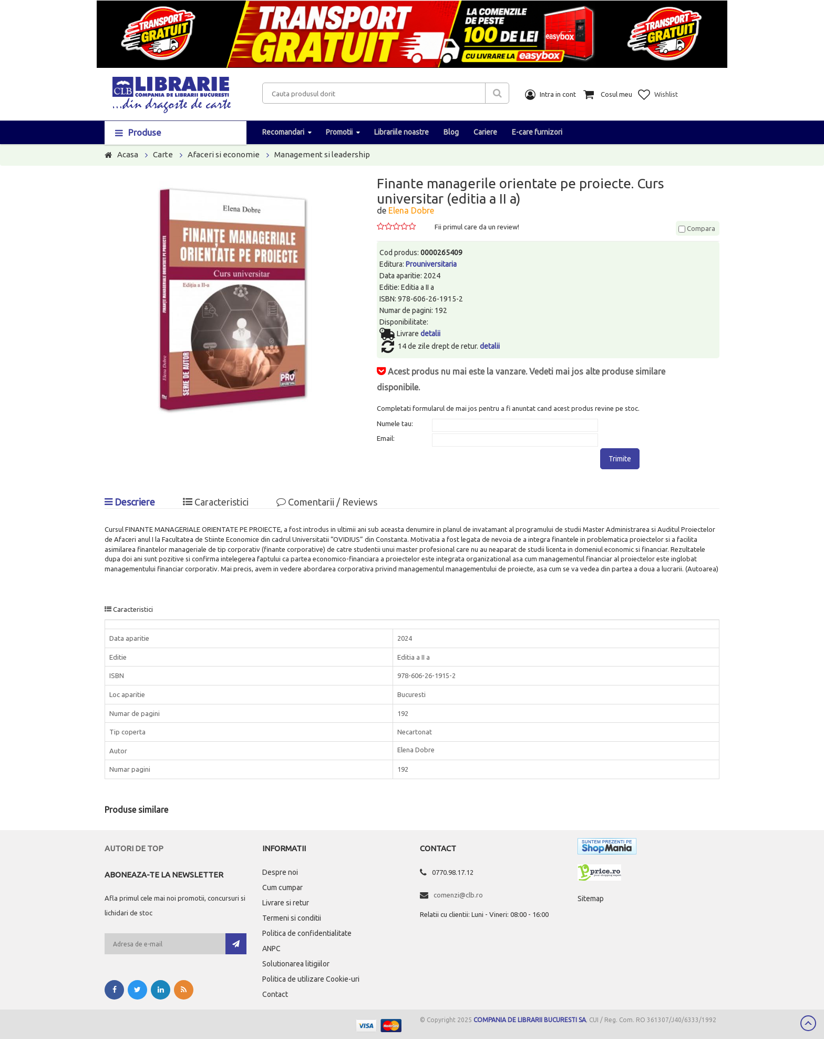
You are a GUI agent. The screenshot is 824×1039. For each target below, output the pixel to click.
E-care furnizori (537, 132)
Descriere (130, 502)
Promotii (339, 132)
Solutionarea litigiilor (295, 964)
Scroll (808, 1023)
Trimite (620, 459)
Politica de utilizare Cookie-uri (310, 979)
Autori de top (134, 848)
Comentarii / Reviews (326, 502)
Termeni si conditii (291, 918)
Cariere (485, 132)
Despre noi (280, 872)
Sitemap (591, 898)
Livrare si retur (285, 903)
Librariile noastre (401, 132)
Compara (696, 228)
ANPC (271, 948)
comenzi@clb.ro (458, 895)
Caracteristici (216, 502)
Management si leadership (322, 154)
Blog (451, 132)
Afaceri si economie (224, 154)
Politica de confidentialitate (307, 933)
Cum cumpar (282, 887)
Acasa (127, 154)
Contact (275, 994)
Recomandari (283, 132)
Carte (163, 154)
